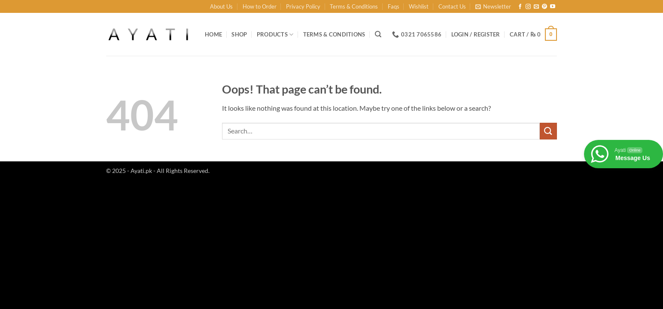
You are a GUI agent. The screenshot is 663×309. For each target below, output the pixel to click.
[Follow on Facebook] (520, 7)
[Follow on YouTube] (552, 7)
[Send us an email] (536, 7)
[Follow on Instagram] (528, 7)
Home (213, 34)
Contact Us (452, 6)
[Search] (378, 34)
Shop (239, 34)
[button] (493, 6)
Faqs (393, 6)
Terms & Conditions (354, 6)
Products (275, 34)
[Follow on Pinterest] (544, 7)
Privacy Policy (303, 6)
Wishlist (419, 6)
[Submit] (548, 131)
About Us (221, 6)
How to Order (260, 6)
